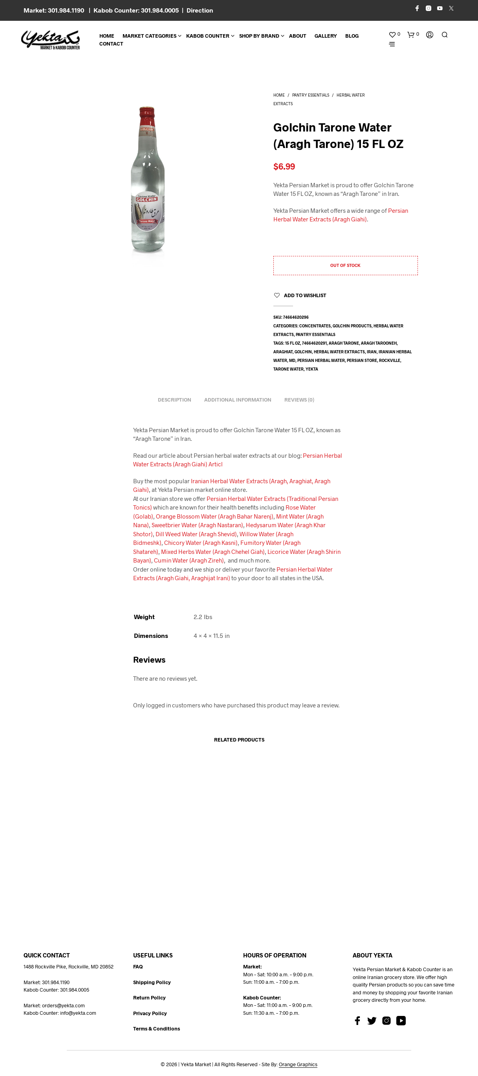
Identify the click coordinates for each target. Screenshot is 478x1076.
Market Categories (149, 36)
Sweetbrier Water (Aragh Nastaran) (197, 524)
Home (106, 36)
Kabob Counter (207, 36)
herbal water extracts (339, 351)
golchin (303, 351)
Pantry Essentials (310, 95)
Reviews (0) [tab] (299, 399)
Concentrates (315, 325)
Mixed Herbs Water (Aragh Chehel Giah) (213, 551)
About (297, 36)
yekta (312, 369)
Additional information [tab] (237, 399)
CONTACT (111, 43)
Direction (200, 10)
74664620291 (314, 343)
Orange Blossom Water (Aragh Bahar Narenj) (214, 516)
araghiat (283, 351)
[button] (394, 34)
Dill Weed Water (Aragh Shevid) (196, 533)
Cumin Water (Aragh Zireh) (189, 560)
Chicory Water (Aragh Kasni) (201, 542)
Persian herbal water (321, 360)
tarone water (288, 369)
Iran (372, 351)
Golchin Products (352, 325)
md (292, 360)
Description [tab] (174, 399)
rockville (389, 360)
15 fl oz (292, 343)
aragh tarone (344, 343)
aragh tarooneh (379, 343)
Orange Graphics (298, 1064)
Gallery (326, 36)
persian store (362, 360)
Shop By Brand (259, 36)
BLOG (352, 36)
